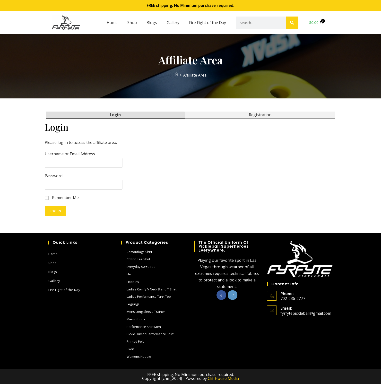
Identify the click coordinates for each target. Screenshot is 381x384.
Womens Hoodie (139, 356)
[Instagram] (232, 295)
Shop (132, 22)
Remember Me (62, 197)
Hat (129, 274)
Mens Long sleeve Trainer (146, 311)
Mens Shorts (136, 319)
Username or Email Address (70, 154)
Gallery (173, 22)
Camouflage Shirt (139, 252)
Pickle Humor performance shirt (150, 334)
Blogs (152, 22)
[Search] (292, 23)
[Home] (176, 75)
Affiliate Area (195, 75)
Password (53, 175)
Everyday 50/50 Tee (141, 266)
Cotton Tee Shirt (138, 259)
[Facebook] (221, 295)
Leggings (133, 304)
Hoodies (133, 281)
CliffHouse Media (223, 378)
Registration (260, 114)
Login (115, 114)
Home (112, 22)
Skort (130, 349)
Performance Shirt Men (144, 326)
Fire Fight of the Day (207, 22)
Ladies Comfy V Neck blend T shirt (151, 289)
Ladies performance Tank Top (149, 296)
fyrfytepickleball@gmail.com (305, 313)
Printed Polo (136, 341)
